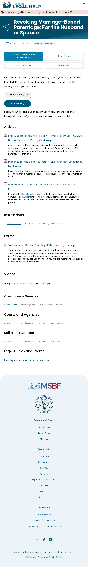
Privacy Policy (44, 433)
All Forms (44, 474)
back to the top (14, 224)
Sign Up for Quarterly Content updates (44, 526)
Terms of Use (44, 427)
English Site (44, 456)
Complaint (26, 194)
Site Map (44, 468)
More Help (64, 65)
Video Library (44, 485)
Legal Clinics (44, 491)
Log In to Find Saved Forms (44, 480)
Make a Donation (44, 515)
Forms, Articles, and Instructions (24, 56)
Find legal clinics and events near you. (26, 360)
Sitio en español (44, 462)
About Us (44, 439)
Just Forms (64, 56)
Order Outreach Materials (44, 520)
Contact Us (44, 497)
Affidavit (27, 197)
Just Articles (23, 65)
